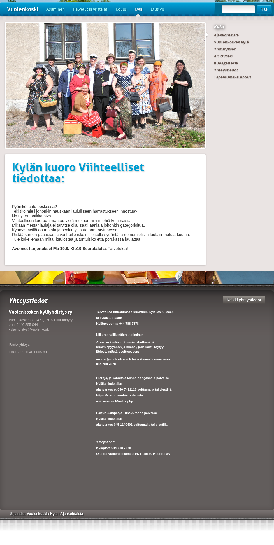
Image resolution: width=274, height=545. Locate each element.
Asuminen (55, 9)
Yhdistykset (225, 49)
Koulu (121, 9)
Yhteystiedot (226, 70)
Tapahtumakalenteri (232, 77)
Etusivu (157, 9)
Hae (264, 9)
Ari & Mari (223, 56)
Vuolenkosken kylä (231, 42)
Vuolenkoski (22, 9)
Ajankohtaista (226, 35)
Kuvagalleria (226, 63)
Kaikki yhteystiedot (244, 300)
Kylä (138, 11)
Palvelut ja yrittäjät (90, 9)
